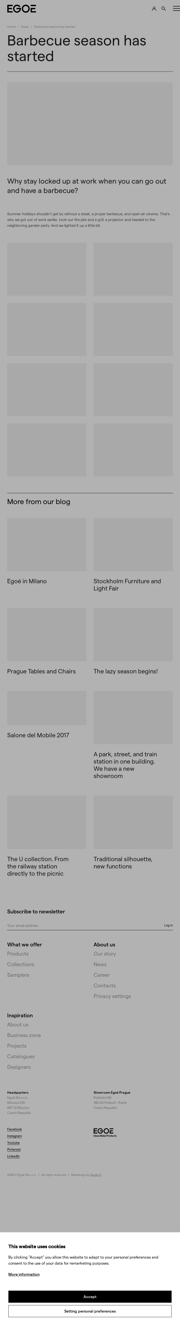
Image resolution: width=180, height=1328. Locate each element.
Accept (90, 1296)
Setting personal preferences (90, 1311)
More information (24, 1274)
